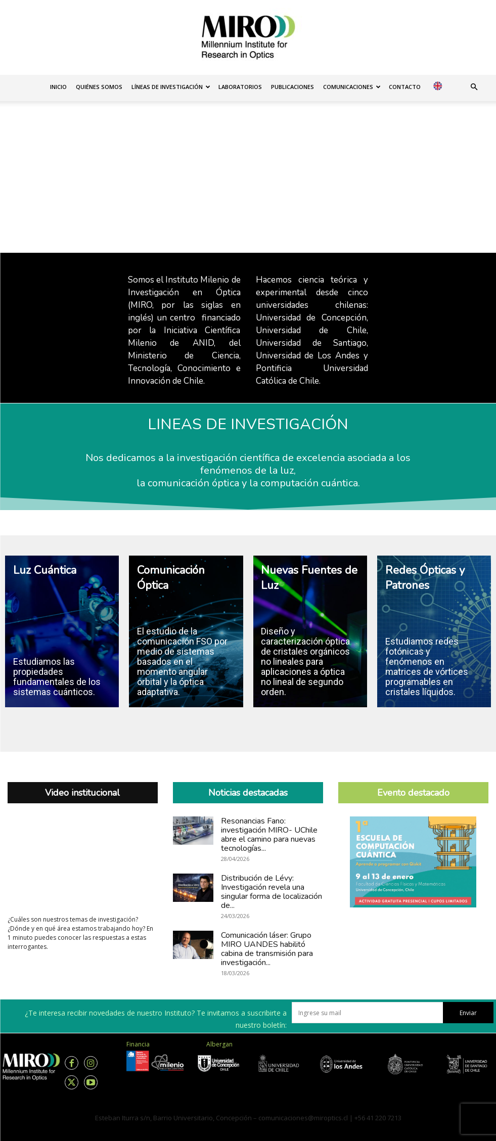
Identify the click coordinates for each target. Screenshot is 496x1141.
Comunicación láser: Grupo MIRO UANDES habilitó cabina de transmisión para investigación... (267, 949)
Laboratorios (240, 86)
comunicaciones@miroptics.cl (303, 1117)
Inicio (58, 86)
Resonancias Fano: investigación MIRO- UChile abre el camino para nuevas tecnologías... (269, 834)
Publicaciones (292, 86)
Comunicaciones (352, 86)
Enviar (468, 1013)
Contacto (405, 86)
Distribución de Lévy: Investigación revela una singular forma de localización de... (271, 892)
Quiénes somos (99, 86)
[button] (474, 87)
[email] (367, 1012)
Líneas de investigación (170, 86)
